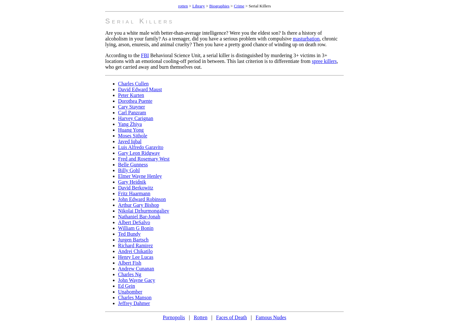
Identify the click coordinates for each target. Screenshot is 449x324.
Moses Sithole (132, 135)
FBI (145, 55)
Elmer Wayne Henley (140, 176)
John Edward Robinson (142, 199)
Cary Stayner (131, 106)
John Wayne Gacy (136, 280)
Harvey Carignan (135, 118)
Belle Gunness (133, 164)
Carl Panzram (132, 112)
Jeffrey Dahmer (134, 303)
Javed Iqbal (129, 141)
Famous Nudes (271, 317)
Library (198, 6)
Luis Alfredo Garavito (140, 147)
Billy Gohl (129, 170)
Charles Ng (129, 274)
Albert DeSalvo (134, 222)
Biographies (219, 6)
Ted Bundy (129, 234)
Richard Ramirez (135, 245)
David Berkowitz (135, 187)
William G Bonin (135, 228)
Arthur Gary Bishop (138, 205)
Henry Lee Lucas (135, 257)
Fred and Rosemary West (144, 159)
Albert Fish (129, 263)
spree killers (324, 61)
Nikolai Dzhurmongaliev (143, 211)
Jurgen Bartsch (133, 239)
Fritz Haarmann (134, 193)
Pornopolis (174, 317)
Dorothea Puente (135, 101)
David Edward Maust (140, 89)
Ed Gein (126, 286)
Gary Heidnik (132, 182)
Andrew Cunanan (136, 268)
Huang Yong (131, 130)
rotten (183, 6)
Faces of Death (231, 317)
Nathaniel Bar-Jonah (139, 216)
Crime (239, 6)
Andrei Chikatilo (135, 251)
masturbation (306, 38)
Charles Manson (134, 297)
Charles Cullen (133, 83)
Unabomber (130, 291)
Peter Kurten (131, 95)
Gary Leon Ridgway (139, 153)
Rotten (201, 317)
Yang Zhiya (130, 124)
